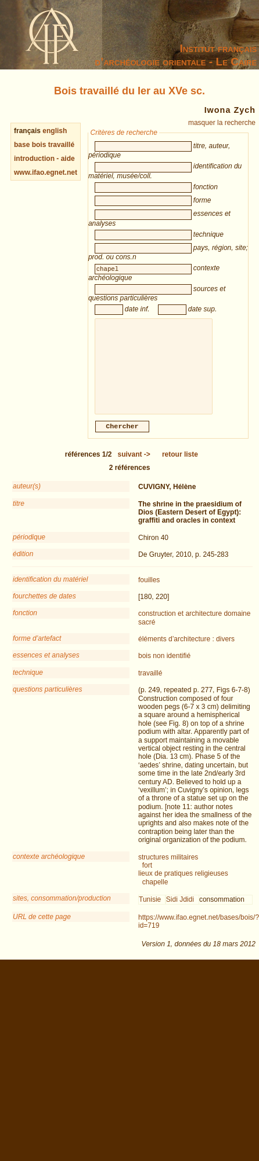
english (54, 131)
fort (147, 878)
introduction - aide (44, 159)
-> (134, 467)
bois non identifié (164, 668)
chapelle (155, 895)
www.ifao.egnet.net (45, 172)
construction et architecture (180, 626)
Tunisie (150, 912)
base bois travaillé (44, 145)
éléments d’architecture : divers (186, 652)
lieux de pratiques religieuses (183, 886)
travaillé (150, 686)
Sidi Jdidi (180, 912)
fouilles (149, 593)
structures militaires (168, 870)
